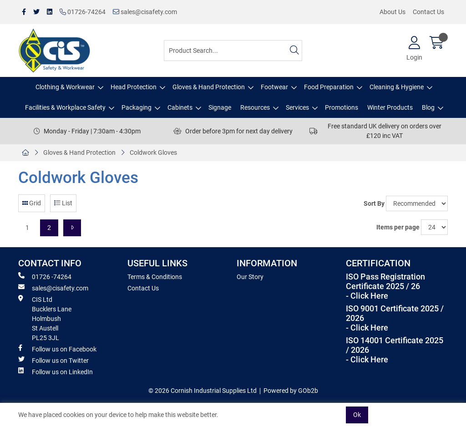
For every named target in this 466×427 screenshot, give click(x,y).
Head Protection (134, 87)
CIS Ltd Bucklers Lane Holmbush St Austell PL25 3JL (44, 318)
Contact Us (428, 11)
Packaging (137, 107)
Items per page (398, 227)
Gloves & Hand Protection (208, 87)
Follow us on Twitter (53, 360)
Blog (428, 107)
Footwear (274, 87)
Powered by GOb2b (290, 390)
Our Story (250, 276)
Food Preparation (329, 87)
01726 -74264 (44, 276)
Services (297, 107)
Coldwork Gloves (153, 152)
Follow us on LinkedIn (55, 371)
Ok (357, 414)
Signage (219, 107)
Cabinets (179, 107)
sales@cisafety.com (145, 11)
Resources (255, 107)
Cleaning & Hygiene (397, 87)
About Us (392, 11)
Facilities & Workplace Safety (65, 107)
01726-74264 (83, 11)
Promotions (341, 107)
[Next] (72, 227)
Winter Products (390, 107)
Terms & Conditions (154, 276)
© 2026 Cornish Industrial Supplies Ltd (202, 390)
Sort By (374, 203)
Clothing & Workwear (65, 87)
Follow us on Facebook (57, 349)
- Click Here (367, 295)
